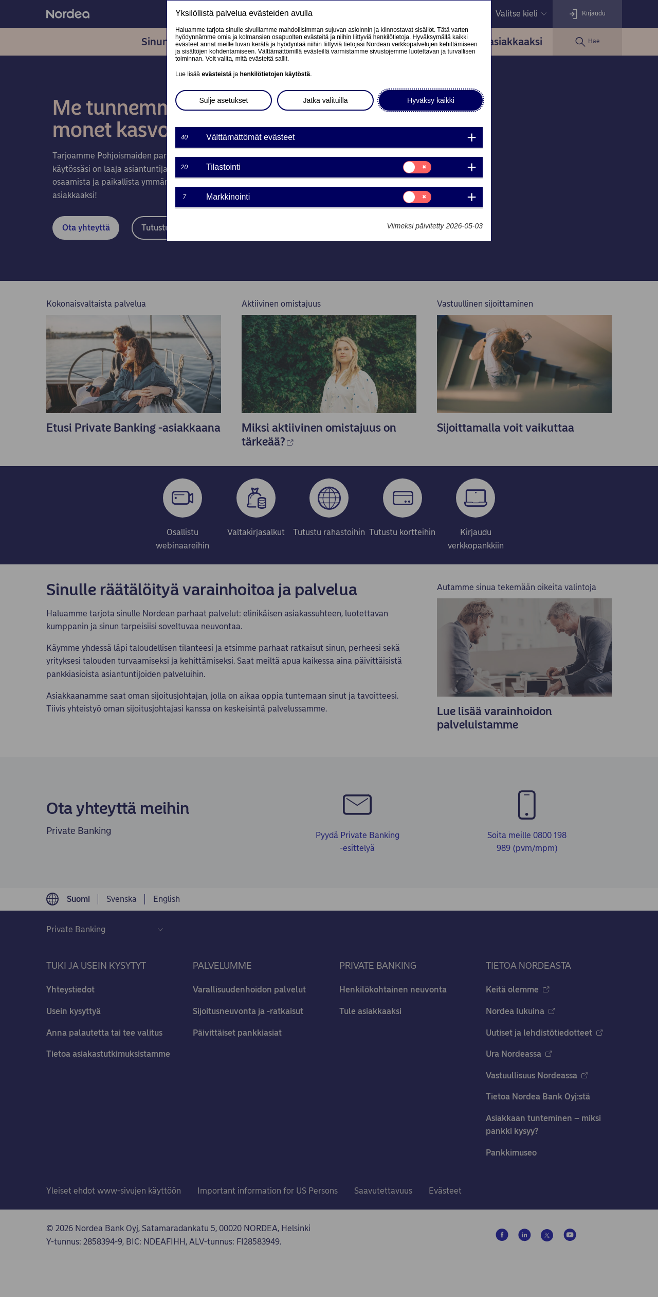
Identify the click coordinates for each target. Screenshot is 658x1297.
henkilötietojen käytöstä (275, 74)
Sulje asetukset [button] (223, 100)
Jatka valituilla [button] (325, 100)
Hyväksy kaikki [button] (430, 100)
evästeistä (216, 74)
